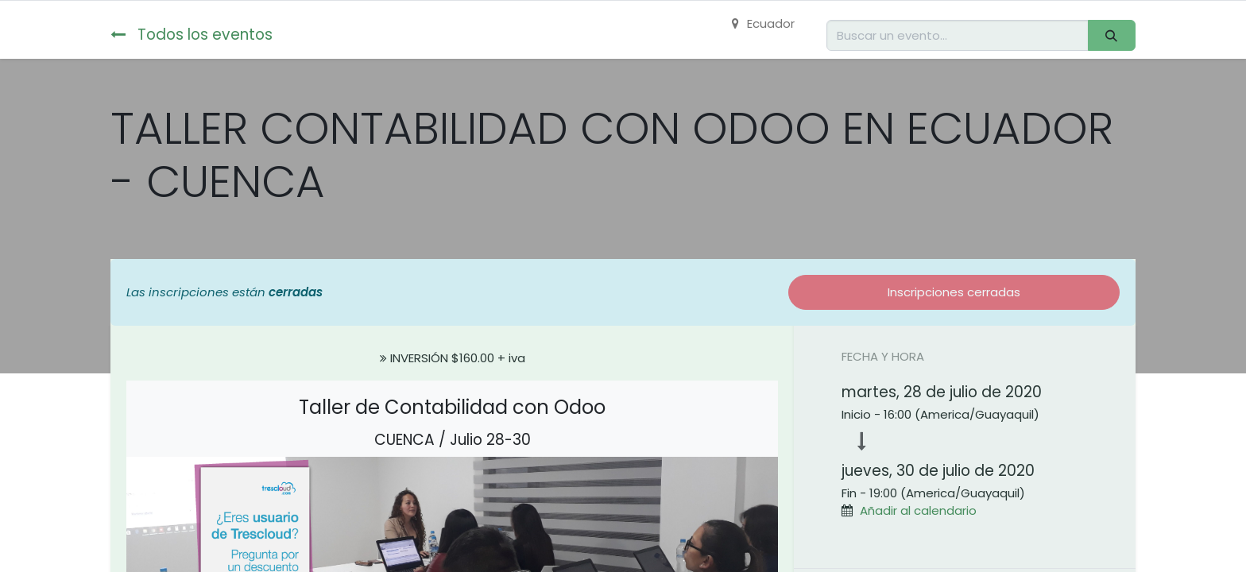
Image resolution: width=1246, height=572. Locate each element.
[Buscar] (1112, 35)
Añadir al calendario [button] (918, 510)
